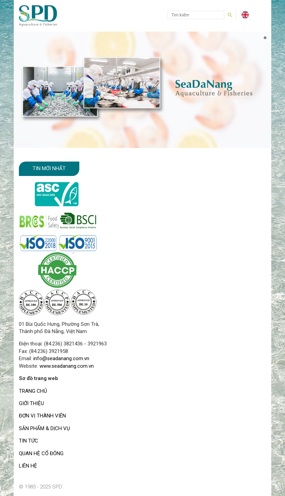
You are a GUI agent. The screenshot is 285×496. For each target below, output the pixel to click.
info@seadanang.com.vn (61, 358)
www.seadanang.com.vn (66, 366)
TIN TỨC (28, 441)
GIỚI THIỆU (31, 403)
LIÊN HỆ (28, 466)
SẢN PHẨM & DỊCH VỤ (44, 428)
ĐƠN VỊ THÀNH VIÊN (42, 416)
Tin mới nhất (49, 168)
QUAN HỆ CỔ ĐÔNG (41, 453)
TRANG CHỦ (33, 391)
